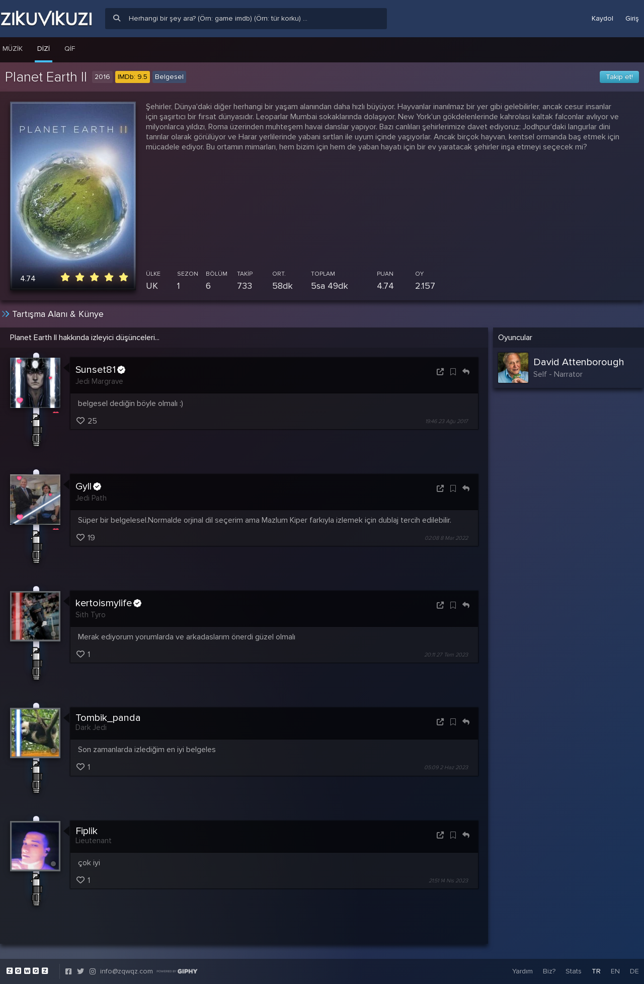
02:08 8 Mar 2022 (446, 538)
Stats (574, 971)
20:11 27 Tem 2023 (446, 654)
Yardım (522, 971)
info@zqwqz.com (126, 971)
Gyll (88, 486)
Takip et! (619, 76)
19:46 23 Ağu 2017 (446, 421)
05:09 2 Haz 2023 (446, 768)
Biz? (549, 971)
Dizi (43, 48)
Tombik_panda (108, 718)
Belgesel (169, 76)
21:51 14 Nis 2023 (448, 880)
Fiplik (86, 831)
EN (615, 971)
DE (634, 971)
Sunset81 (100, 370)
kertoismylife (108, 603)
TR (596, 971)
